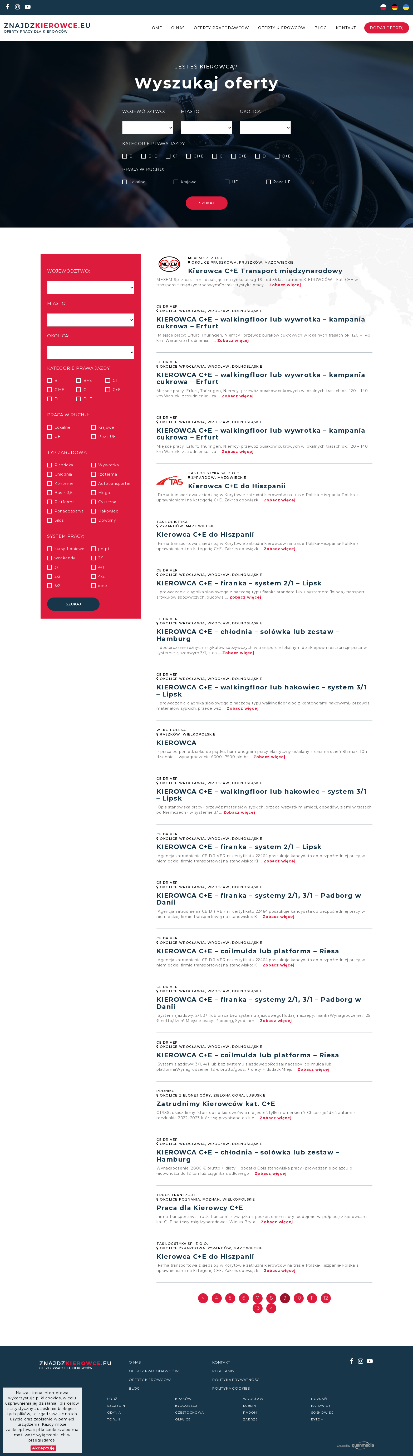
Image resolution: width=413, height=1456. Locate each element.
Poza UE (278, 182)
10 (298, 1304)
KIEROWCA (176, 745)
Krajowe (185, 182)
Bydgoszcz (186, 1406)
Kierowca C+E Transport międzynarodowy (265, 270)
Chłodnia (63, 474)
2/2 (57, 576)
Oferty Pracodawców (221, 28)
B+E (149, 156)
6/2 (57, 585)
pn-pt (104, 548)
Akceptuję (43, 1448)
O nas (178, 28)
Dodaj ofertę (387, 28)
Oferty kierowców (282, 28)
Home (155, 28)
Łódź (112, 1399)
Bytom (317, 1419)
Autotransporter (114, 483)
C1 (172, 156)
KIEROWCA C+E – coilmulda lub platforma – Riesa (247, 955)
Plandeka (63, 465)
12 (325, 1304)
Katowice (321, 1406)
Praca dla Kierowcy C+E (199, 1214)
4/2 (101, 576)
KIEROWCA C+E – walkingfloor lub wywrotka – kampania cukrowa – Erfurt (260, 322)
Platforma (64, 502)
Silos (59, 520)
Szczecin (116, 1406)
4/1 (101, 567)
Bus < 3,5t (64, 492)
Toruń (113, 1419)
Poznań (319, 1399)
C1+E (195, 156)
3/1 (57, 567)
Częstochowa (189, 1412)
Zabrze (250, 1419)
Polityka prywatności (236, 1380)
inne (102, 585)
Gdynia (114, 1412)
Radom (250, 1412)
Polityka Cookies (231, 1388)
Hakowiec (108, 511)
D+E (283, 156)
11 (312, 1304)
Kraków (183, 1399)
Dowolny (107, 520)
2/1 (101, 558)
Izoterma (107, 474)
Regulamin (223, 1371)
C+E (239, 156)
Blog (320, 28)
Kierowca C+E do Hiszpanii (237, 487)
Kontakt (346, 28)
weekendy (64, 558)
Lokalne (133, 182)
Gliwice (183, 1419)
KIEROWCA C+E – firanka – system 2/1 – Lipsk (239, 585)
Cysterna (107, 502)
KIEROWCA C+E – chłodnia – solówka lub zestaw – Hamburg (247, 637)
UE (231, 182)
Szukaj (206, 203)
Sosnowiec (322, 1412)
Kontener (63, 483)
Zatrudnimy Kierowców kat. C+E (216, 1109)
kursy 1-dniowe (69, 548)
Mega (104, 492)
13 (257, 1314)
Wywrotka (108, 465)
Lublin (249, 1406)
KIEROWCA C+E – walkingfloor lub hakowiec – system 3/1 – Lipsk (261, 693)
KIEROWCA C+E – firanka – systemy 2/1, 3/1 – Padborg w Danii (258, 903)
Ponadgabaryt (68, 511)
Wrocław (253, 1399)
